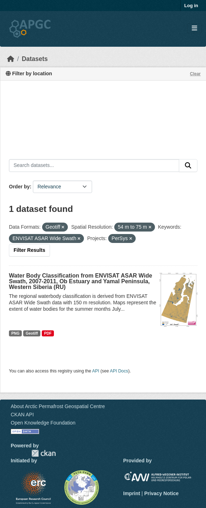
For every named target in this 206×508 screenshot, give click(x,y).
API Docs (119, 371)
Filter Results (29, 250)
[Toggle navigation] (194, 28)
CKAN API (22, 414)
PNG (15, 333)
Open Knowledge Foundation (43, 423)
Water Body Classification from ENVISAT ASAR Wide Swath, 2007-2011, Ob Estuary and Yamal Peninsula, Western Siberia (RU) (80, 281)
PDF (47, 333)
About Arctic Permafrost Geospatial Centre (58, 406)
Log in (191, 5)
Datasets (35, 58)
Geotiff (32, 333)
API (95, 371)
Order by (19, 186)
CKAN (43, 453)
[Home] (10, 58)
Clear (195, 73)
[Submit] (188, 165)
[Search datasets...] (94, 165)
